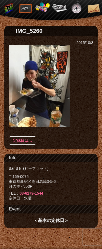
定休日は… (22, 140)
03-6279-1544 (31, 193)
